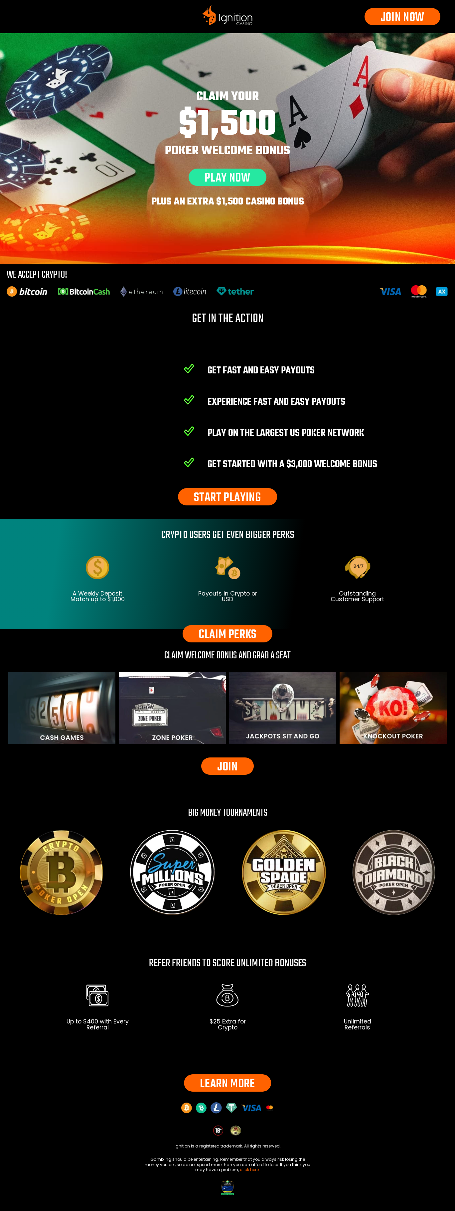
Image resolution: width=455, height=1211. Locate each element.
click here (249, 1169)
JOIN (227, 766)
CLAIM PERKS (227, 633)
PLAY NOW (227, 177)
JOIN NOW (402, 16)
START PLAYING (227, 496)
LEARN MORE (227, 1083)
